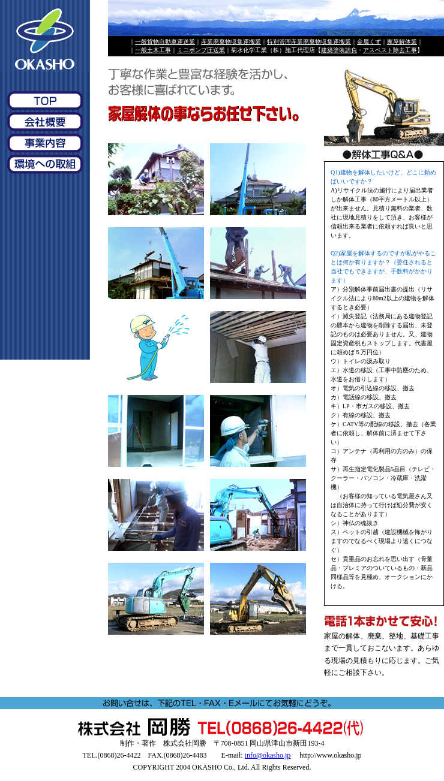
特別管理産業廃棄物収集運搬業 (309, 41)
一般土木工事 (153, 50)
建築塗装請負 (339, 50)
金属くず (369, 41)
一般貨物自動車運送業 (165, 41)
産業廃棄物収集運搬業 (231, 41)
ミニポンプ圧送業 (201, 50)
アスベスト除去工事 (390, 50)
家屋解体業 (402, 41)
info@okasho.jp (268, 755)
